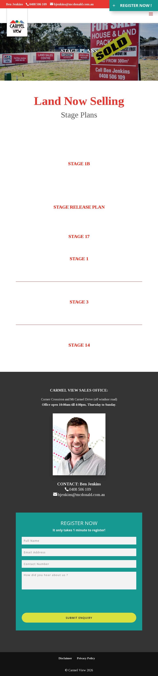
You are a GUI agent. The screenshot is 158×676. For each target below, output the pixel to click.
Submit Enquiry (79, 618)
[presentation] (52, 601)
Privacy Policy (86, 658)
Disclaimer (65, 658)
